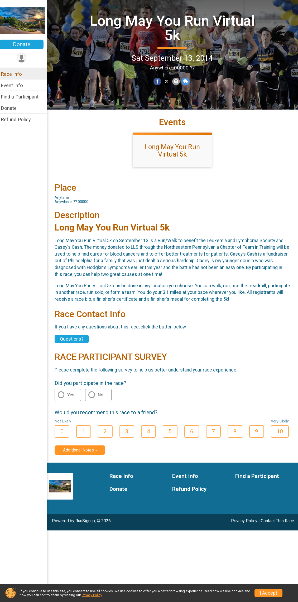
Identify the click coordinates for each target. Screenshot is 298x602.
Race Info (14, 74)
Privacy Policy (244, 524)
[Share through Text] (187, 81)
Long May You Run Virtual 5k (174, 27)
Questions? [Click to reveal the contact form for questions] (75, 343)
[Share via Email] (177, 81)
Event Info (15, 85)
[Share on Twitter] (168, 81)
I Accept (268, 593)
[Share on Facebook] (159, 81)
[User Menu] (25, 58)
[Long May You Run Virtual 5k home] (25, 20)
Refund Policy (19, 119)
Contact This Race (277, 524)
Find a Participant (23, 97)
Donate (25, 44)
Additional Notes (81, 454)
